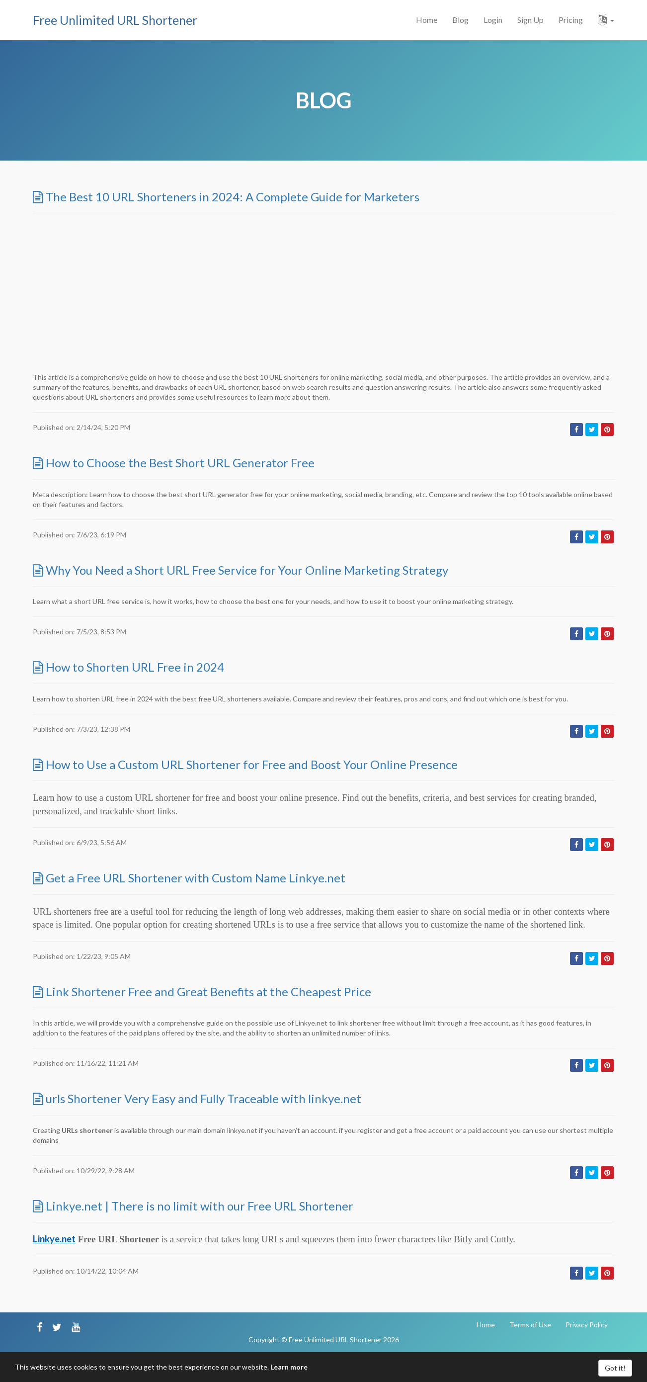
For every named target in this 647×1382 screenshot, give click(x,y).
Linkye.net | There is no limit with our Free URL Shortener (193, 1206)
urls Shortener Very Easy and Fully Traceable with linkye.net (197, 1098)
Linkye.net (54, 1238)
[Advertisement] (323, 292)
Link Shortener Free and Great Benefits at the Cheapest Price (202, 991)
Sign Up (530, 19)
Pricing (571, 19)
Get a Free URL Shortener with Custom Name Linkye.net (189, 877)
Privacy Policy (587, 1324)
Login (493, 19)
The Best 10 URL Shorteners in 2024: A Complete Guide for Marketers (226, 196)
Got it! (615, 1368)
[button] (606, 20)
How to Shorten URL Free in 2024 (128, 667)
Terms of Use (530, 1324)
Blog (460, 19)
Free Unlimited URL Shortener (115, 19)
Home (426, 19)
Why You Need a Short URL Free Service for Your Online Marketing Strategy (240, 570)
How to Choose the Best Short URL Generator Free (174, 462)
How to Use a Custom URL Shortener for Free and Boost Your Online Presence (245, 764)
